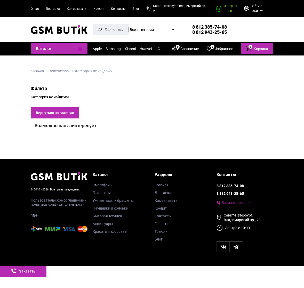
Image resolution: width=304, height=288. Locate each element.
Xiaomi (130, 49)
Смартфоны (103, 185)
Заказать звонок (236, 203)
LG (158, 49)
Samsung (113, 49)
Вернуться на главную (55, 113)
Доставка (53, 9)
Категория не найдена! (93, 71)
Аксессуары (103, 224)
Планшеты (102, 193)
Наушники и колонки (110, 208)
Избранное (220, 48)
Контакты (118, 9)
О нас (35, 9)
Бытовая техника (107, 216)
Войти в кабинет (257, 8)
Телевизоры (59, 71)
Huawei (146, 49)
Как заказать (76, 9)
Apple (97, 49)
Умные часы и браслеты (113, 200)
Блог (135, 9)
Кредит (98, 9)
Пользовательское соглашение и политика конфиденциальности (58, 202)
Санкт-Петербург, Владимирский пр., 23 (179, 8)
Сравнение (185, 48)
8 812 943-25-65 (209, 32)
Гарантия (163, 224)
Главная (37, 71)
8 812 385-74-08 (209, 27)
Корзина (257, 48)
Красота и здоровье (109, 231)
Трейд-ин (162, 231)
